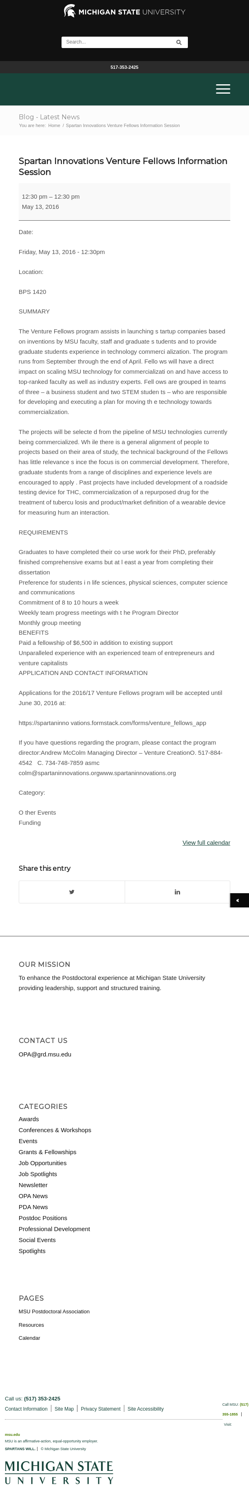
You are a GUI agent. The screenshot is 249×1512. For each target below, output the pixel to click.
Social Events (37, 1239)
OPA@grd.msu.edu (45, 1054)
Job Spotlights (38, 1173)
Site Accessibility (146, 1409)
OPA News (33, 1195)
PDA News (33, 1206)
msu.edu (12, 1435)
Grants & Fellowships (48, 1151)
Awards (29, 1118)
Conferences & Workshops (55, 1129)
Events (28, 1140)
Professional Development (54, 1228)
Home (54, 125)
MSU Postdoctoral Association (54, 1311)
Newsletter (33, 1184)
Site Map (64, 1409)
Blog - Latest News (49, 117)
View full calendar (206, 842)
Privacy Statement (100, 1409)
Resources (31, 1325)
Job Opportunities (43, 1162)
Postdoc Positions (43, 1217)
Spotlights (32, 1250)
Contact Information (26, 1409)
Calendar (29, 1338)
